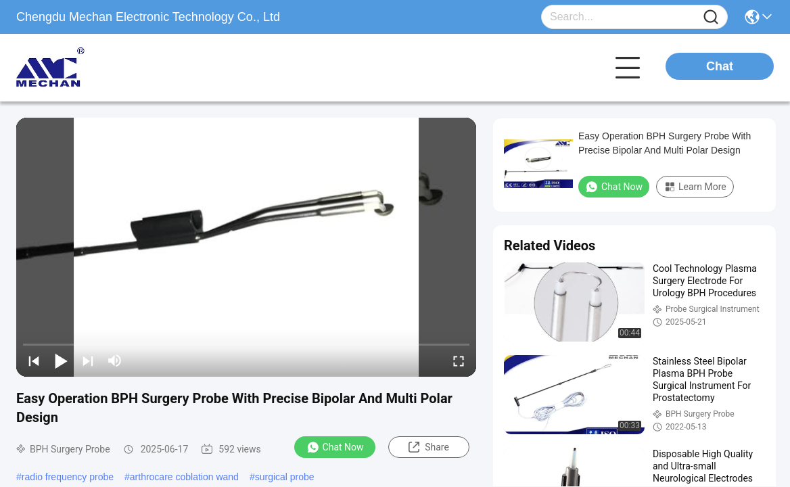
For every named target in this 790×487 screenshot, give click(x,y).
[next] (87, 360)
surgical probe (285, 476)
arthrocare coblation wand (184, 476)
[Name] (711, 17)
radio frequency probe (68, 476)
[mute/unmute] (115, 360)
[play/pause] (60, 360)
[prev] (33, 360)
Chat (719, 66)
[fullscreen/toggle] (458, 360)
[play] (246, 247)
